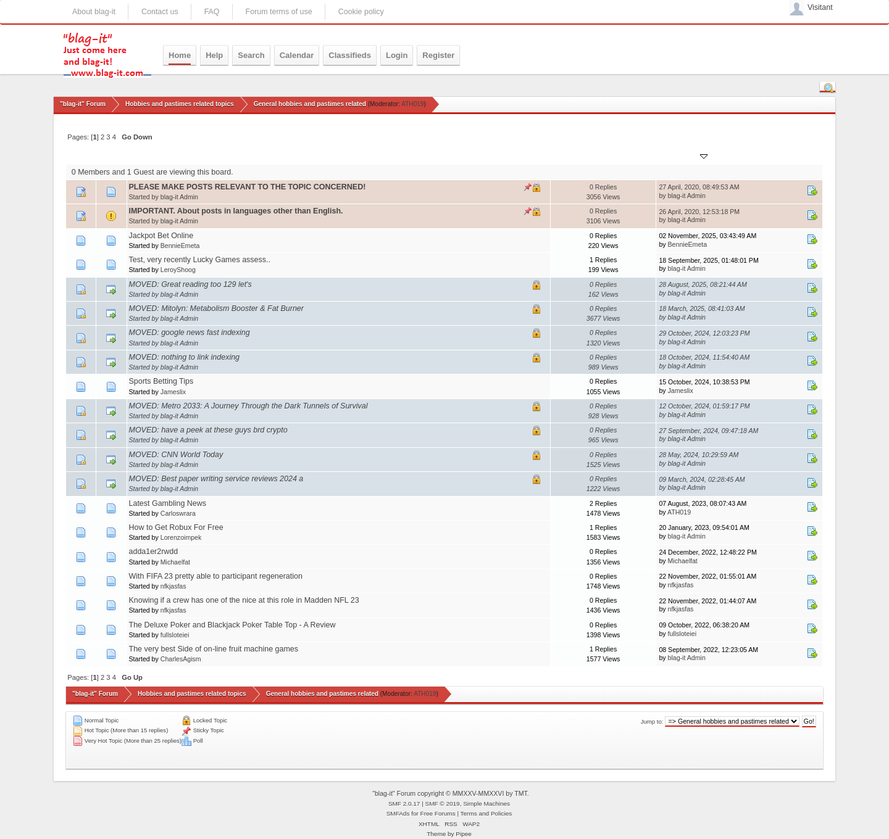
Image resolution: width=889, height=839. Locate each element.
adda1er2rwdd (153, 551)
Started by (187, 155)
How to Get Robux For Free (176, 527)
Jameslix (173, 391)
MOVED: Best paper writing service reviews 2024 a (216, 478)
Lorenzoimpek (181, 537)
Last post (684, 155)
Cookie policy (361, 11)
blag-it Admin (179, 196)
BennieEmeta (180, 245)
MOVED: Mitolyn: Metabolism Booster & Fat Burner (216, 308)
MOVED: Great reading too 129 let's (190, 284)
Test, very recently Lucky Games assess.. (199, 259)
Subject (146, 155)
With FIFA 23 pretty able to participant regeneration (216, 576)
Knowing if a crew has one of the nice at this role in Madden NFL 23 (244, 600)
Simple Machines (486, 803)
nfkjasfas (173, 586)
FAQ (212, 11)
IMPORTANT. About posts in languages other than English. (236, 211)
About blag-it (93, 11)
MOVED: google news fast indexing (189, 332)
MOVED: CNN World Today (176, 454)
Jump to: (652, 721)
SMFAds (398, 813)
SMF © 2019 (442, 803)
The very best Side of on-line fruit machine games (213, 649)
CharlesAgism (181, 659)
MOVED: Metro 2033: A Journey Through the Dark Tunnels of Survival (248, 406)
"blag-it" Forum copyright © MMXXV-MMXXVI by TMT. (450, 793)
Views (601, 155)
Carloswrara (178, 513)
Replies (568, 155)
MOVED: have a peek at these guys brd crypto (208, 430)
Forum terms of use (279, 11)
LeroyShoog (178, 269)
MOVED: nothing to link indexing (184, 357)
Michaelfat (175, 562)
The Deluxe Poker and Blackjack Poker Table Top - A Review (232, 625)
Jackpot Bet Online (161, 235)
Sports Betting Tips (161, 381)
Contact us (159, 11)
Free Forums (438, 813)
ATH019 (412, 104)
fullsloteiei (175, 635)
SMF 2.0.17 (404, 803)
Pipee (464, 833)
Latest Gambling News (167, 503)
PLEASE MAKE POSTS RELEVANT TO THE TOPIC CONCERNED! (247, 187)
